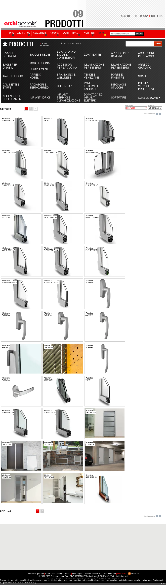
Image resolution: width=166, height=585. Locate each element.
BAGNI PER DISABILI (10, 66)
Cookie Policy (30, 582)
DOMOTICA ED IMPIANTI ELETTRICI (93, 97)
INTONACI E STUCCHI (118, 86)
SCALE (142, 76)
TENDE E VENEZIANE (91, 76)
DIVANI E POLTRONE (10, 55)
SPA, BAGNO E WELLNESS (66, 76)
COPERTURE (65, 86)
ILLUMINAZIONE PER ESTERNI (121, 66)
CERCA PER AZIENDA (72, 43)
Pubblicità (121, 574)
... (35, 108)
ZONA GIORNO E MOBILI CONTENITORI (66, 54)
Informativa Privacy (53, 574)
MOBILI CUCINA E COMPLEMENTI (39, 66)
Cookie (67, 574)
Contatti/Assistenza (92, 574)
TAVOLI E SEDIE (40, 54)
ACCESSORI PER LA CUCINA (67, 66)
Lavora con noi (109, 574)
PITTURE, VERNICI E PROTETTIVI (146, 86)
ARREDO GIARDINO (144, 66)
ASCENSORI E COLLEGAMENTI (13, 97)
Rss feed (135, 574)
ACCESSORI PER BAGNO (146, 55)
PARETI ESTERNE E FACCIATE (91, 86)
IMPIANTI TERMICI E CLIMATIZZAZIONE (67, 97)
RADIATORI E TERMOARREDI (39, 86)
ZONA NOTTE (92, 54)
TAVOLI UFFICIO (13, 76)
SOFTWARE (118, 97)
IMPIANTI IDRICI (40, 97)
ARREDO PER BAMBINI (120, 55)
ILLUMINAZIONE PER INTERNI (94, 66)
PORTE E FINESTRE (117, 76)
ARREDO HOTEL (35, 76)
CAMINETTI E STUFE (11, 86)
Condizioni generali (35, 574)
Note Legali (77, 574)
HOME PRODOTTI (44, 44)
